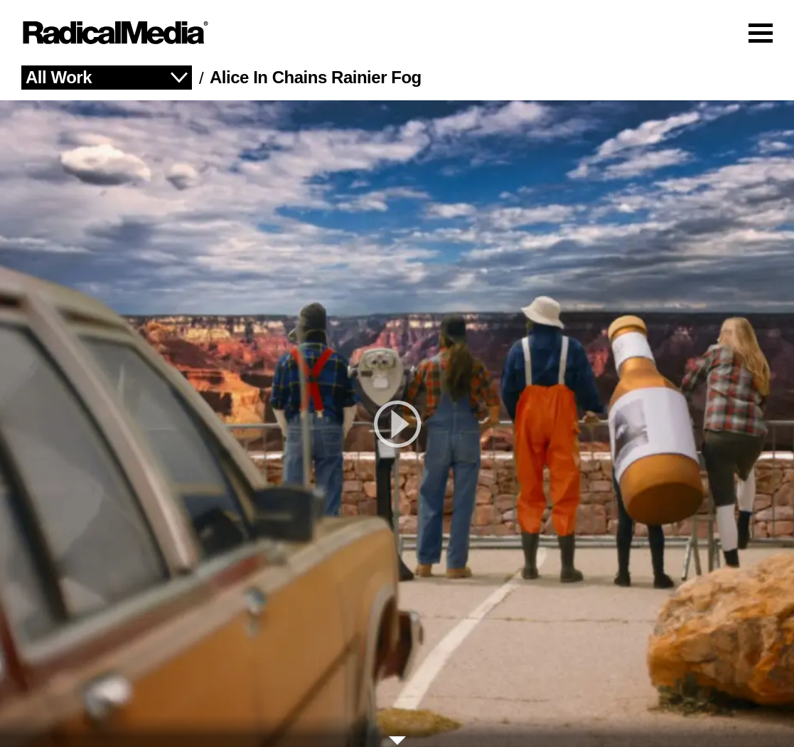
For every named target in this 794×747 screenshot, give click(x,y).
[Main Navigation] (397, 32)
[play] (397, 423)
